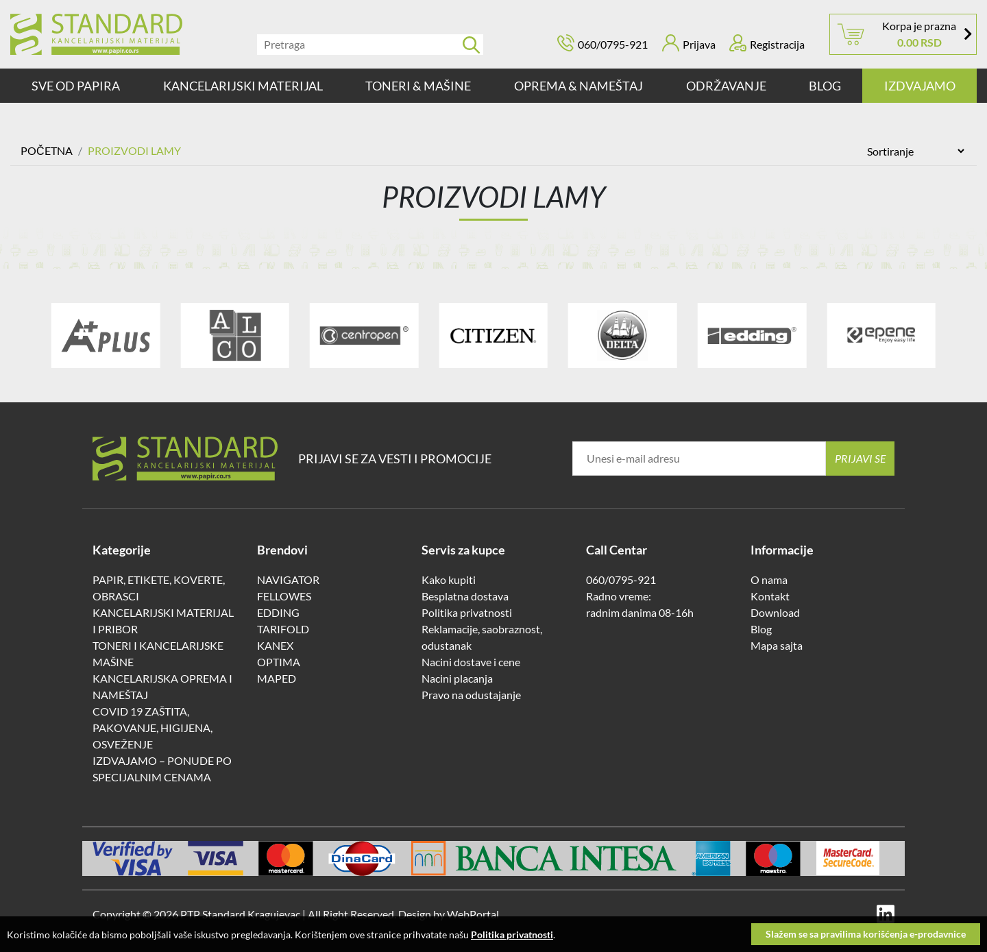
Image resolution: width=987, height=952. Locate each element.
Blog (825, 85)
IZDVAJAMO (919, 85)
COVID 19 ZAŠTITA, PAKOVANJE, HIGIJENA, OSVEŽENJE (152, 727)
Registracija (767, 42)
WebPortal (473, 913)
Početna (47, 150)
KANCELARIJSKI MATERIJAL (243, 85)
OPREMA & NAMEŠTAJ (578, 85)
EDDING (278, 612)
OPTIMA (278, 661)
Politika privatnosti (467, 612)
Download (775, 612)
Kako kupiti (449, 579)
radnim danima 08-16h (640, 612)
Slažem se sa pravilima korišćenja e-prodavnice (866, 934)
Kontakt (770, 595)
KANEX (275, 645)
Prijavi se (860, 458)
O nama (769, 579)
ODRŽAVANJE (726, 85)
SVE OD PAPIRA (76, 85)
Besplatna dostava (465, 595)
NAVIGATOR (288, 579)
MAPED (276, 678)
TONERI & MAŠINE (418, 85)
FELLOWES (284, 595)
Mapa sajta (777, 645)
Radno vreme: (618, 595)
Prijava (689, 42)
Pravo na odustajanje (471, 694)
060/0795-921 (613, 44)
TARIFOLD (283, 628)
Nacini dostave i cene (471, 661)
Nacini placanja (457, 678)
